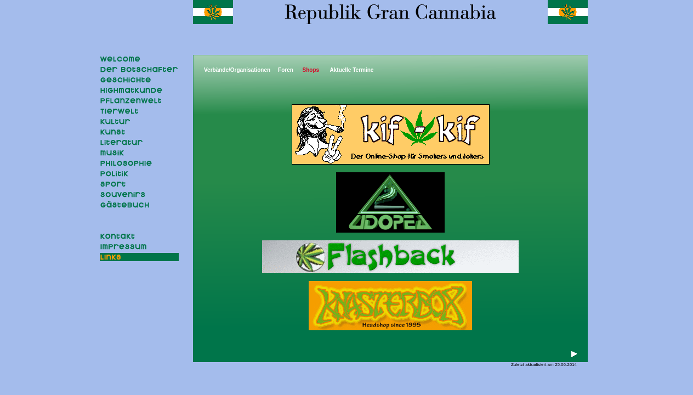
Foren (285, 70)
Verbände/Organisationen (237, 70)
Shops (311, 70)
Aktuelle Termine (352, 70)
